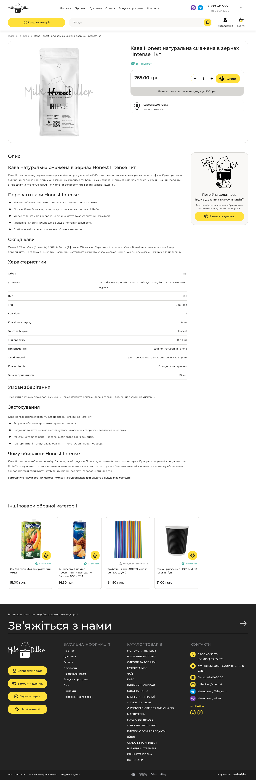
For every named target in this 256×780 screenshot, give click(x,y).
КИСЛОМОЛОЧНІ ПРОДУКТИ (146, 731)
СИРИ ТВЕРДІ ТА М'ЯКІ (141, 725)
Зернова (181, 304)
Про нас (80, 8)
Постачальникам (75, 673)
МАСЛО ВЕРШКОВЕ (140, 719)
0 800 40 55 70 (219, 6)
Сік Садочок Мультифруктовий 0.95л (30, 570)
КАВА (26, 35)
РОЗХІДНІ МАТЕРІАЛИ (141, 748)
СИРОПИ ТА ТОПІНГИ (141, 662)
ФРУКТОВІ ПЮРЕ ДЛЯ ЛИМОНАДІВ (150, 708)
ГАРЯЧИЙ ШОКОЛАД (141, 685)
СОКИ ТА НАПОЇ (137, 691)
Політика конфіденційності (43, 774)
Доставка (96, 8)
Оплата (110, 8)
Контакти (153, 8)
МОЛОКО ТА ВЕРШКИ (141, 650)
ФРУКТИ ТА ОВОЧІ (139, 702)
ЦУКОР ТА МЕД (137, 668)
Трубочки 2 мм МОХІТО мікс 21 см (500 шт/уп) (127, 570)
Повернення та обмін (78, 696)
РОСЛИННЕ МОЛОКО (141, 656)
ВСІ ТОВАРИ (135, 760)
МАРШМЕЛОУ (136, 714)
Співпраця (71, 668)
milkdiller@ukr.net (210, 684)
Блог (67, 685)
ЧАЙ (130, 673)
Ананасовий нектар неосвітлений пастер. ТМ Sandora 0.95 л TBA (75, 572)
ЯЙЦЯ (131, 736)
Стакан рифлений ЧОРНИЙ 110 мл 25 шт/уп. (176, 570)
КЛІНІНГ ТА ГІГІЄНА (139, 754)
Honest (182, 331)
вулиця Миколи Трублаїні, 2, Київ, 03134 (221, 668)
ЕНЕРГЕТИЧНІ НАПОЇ (141, 696)
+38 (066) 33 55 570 (210, 659)
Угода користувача (70, 774)
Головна (65, 8)
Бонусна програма (131, 8)
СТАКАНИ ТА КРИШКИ (142, 742)
